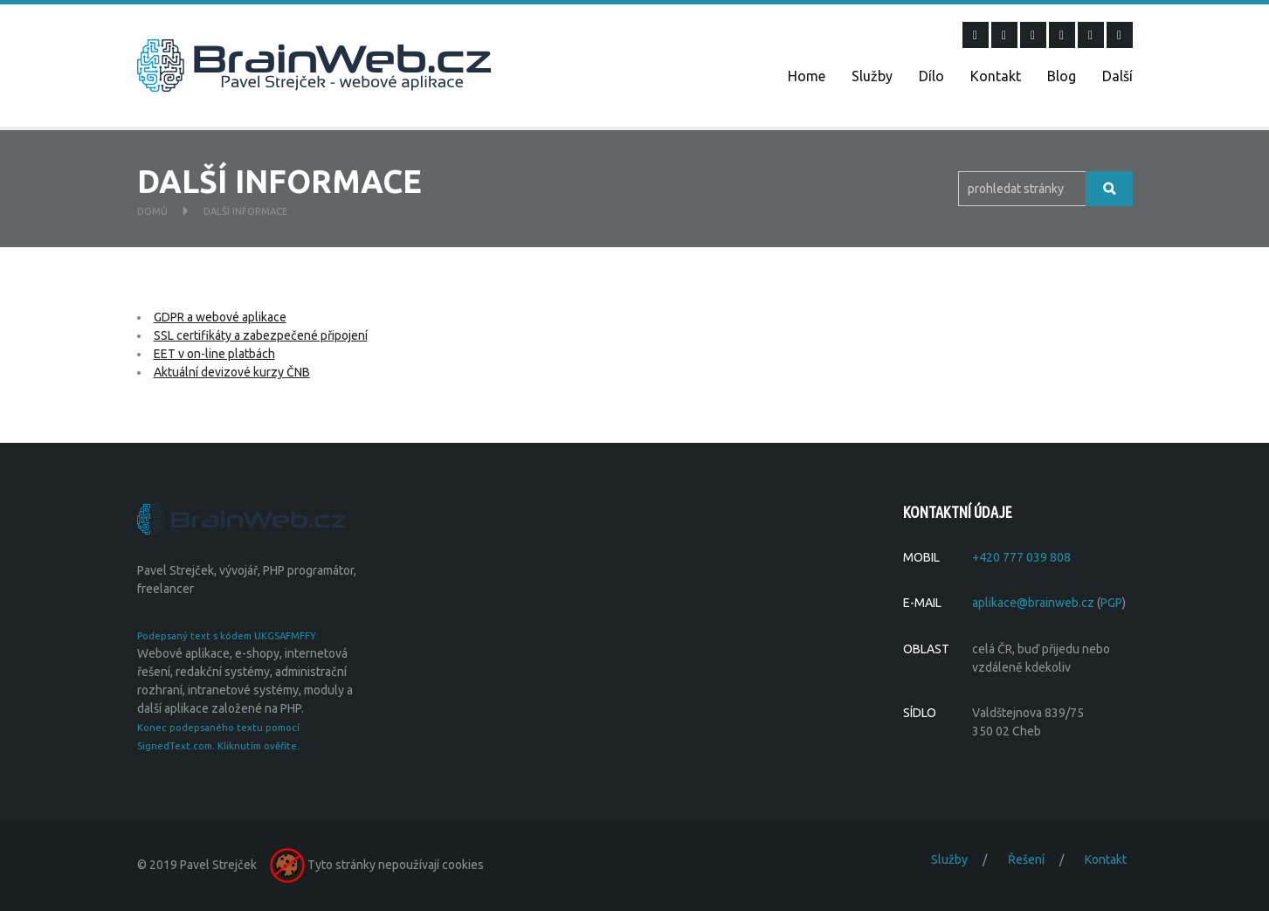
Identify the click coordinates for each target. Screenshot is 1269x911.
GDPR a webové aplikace (220, 317)
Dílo (931, 76)
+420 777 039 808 (1021, 557)
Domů (152, 211)
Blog (1061, 76)
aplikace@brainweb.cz (1033, 603)
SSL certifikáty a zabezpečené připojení (261, 335)
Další (1117, 76)
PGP (1111, 603)
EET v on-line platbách (214, 354)
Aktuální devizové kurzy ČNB (232, 372)
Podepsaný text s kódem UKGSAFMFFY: (228, 636)
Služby (872, 76)
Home (806, 76)
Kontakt (995, 76)
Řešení (1026, 859)
